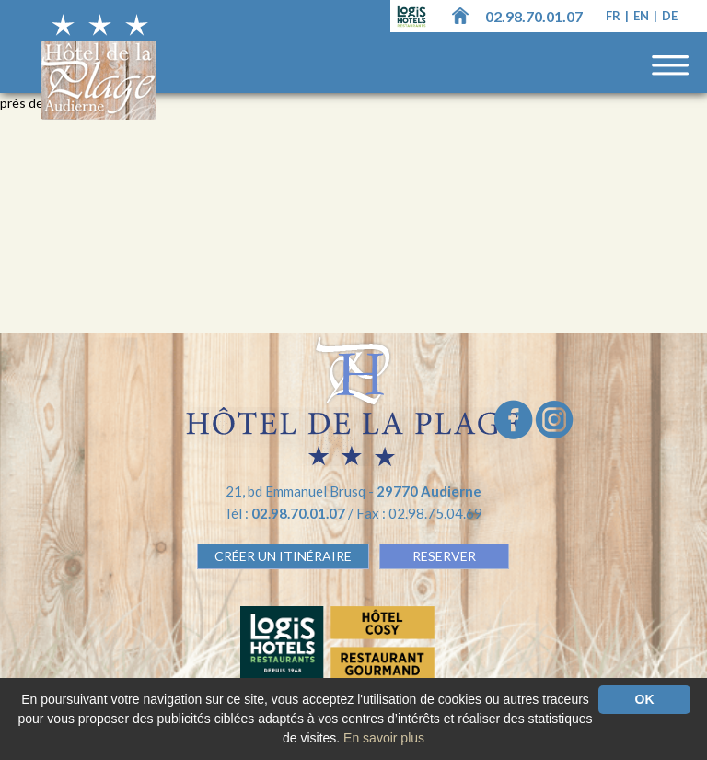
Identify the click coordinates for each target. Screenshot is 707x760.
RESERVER (444, 556)
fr (614, 15)
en (642, 15)
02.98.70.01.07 (534, 16)
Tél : (286, 513)
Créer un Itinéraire (283, 556)
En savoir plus (383, 738)
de (670, 15)
